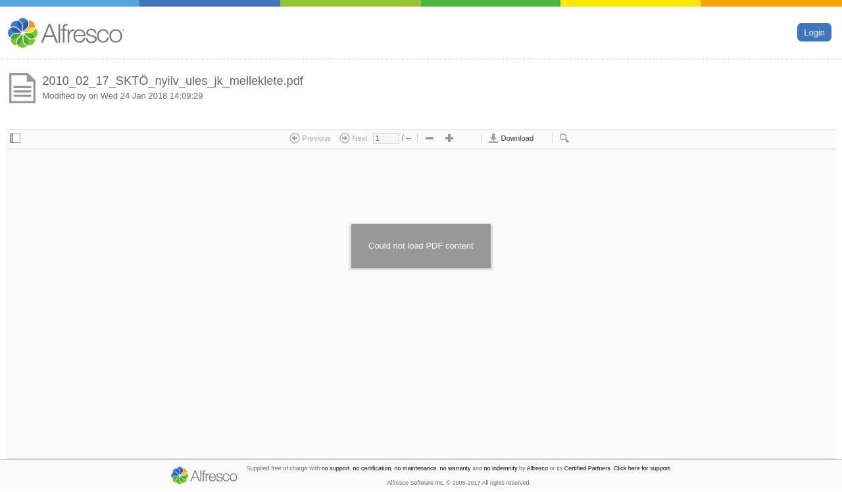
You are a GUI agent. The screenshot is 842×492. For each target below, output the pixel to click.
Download (510, 138)
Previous (310, 138)
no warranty (455, 468)
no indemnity (501, 468)
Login (814, 32)
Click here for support (642, 468)
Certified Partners (587, 468)
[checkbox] (15, 138)
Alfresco (538, 468)
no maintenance (415, 468)
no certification (372, 468)
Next (353, 138)
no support (336, 468)
